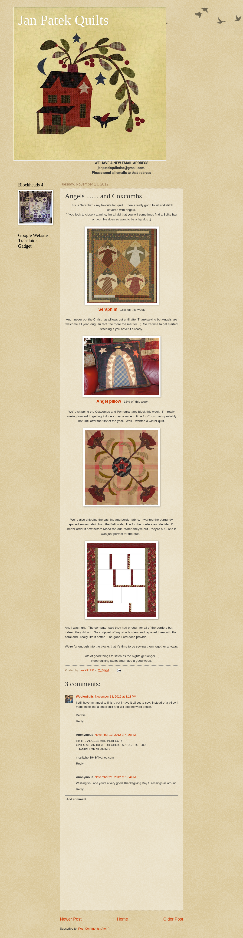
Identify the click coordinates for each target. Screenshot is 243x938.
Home (122, 919)
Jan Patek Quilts (63, 20)
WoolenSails (85, 696)
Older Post (173, 919)
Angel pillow (108, 401)
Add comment (76, 799)
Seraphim (107, 309)
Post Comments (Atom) (93, 928)
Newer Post (71, 919)
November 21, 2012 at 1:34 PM (115, 777)
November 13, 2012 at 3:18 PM (115, 696)
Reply (80, 721)
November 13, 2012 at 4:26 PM (115, 734)
